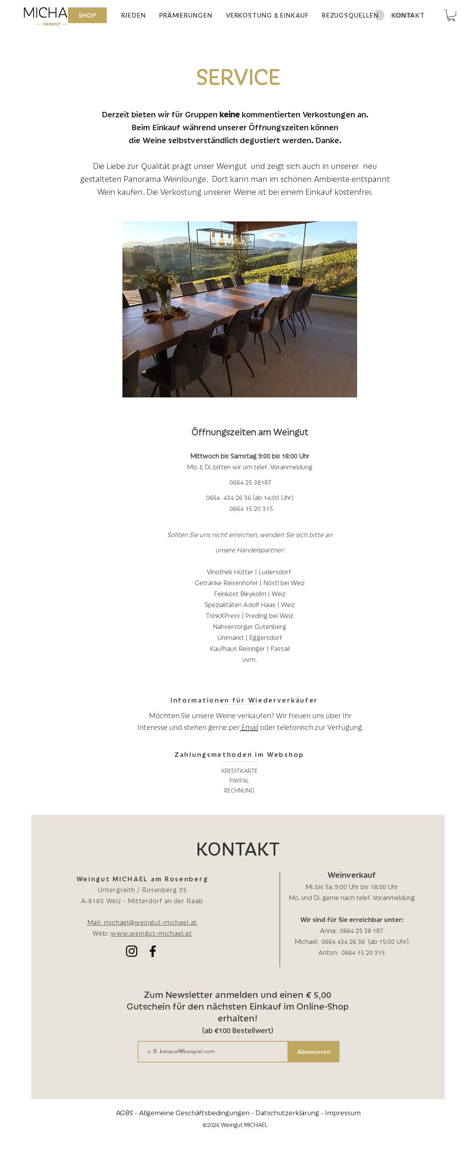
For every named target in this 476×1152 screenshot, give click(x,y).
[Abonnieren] (313, 1051)
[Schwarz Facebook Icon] (152, 951)
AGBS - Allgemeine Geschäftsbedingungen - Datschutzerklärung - (220, 1112)
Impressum (343, 1112)
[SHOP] (87, 15)
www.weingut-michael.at (151, 933)
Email (249, 726)
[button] (451, 15)
